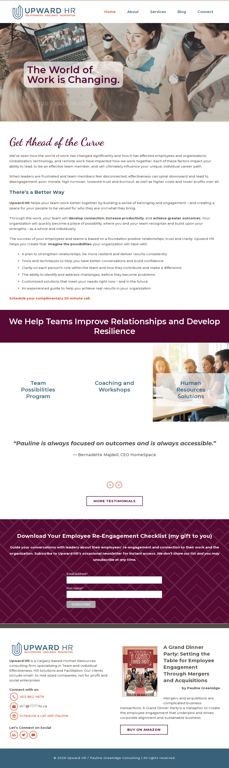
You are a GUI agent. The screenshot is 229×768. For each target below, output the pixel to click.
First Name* (75, 588)
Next (118, 485)
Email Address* (77, 574)
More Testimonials (115, 501)
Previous (110, 485)
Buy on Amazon (144, 729)
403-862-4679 (32, 696)
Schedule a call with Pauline (44, 716)
